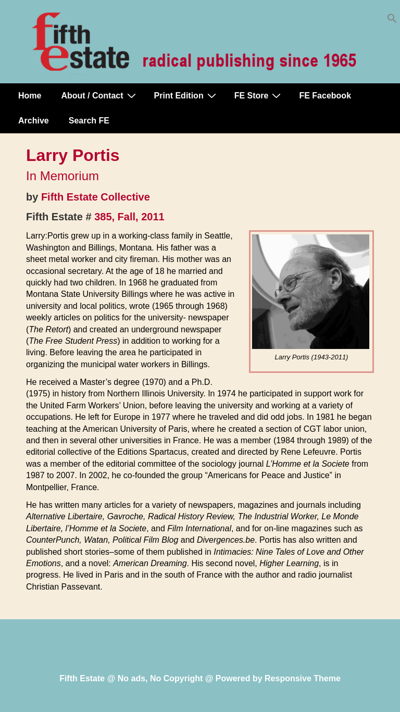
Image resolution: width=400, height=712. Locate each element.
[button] (392, 20)
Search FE (89, 120)
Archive (33, 120)
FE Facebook (325, 95)
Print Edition (186, 95)
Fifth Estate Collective (95, 197)
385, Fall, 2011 (129, 216)
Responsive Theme (303, 678)
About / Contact (99, 95)
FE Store (259, 95)
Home (29, 95)
